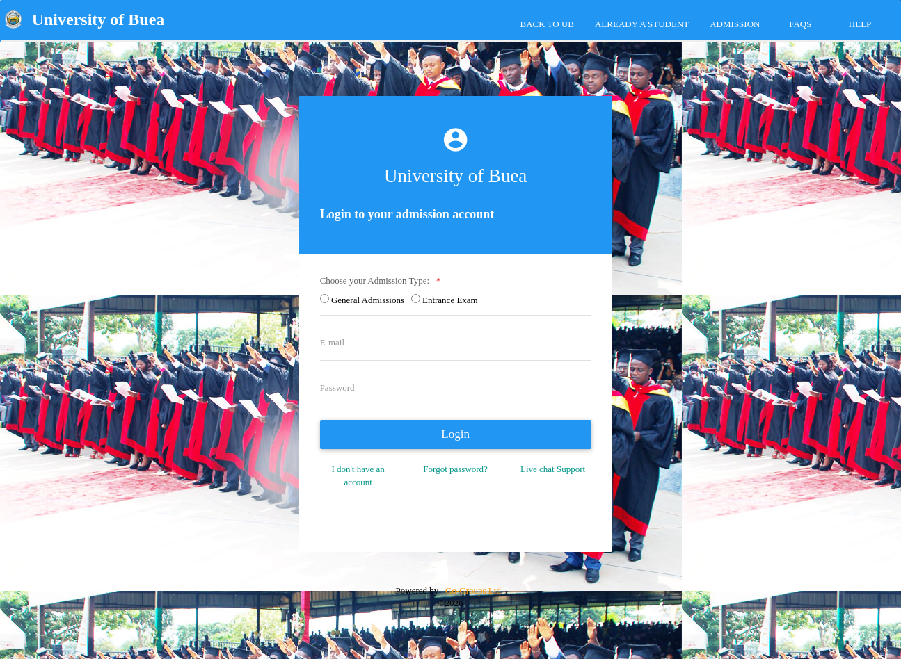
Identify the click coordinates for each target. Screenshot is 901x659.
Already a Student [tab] (642, 24)
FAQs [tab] (800, 24)
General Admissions (370, 300)
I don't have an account (357, 475)
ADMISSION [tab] (735, 24)
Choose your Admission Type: (377, 280)
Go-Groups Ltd (472, 590)
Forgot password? (455, 469)
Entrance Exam (452, 300)
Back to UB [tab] (547, 24)
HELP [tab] (860, 24)
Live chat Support (552, 469)
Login (455, 434)
